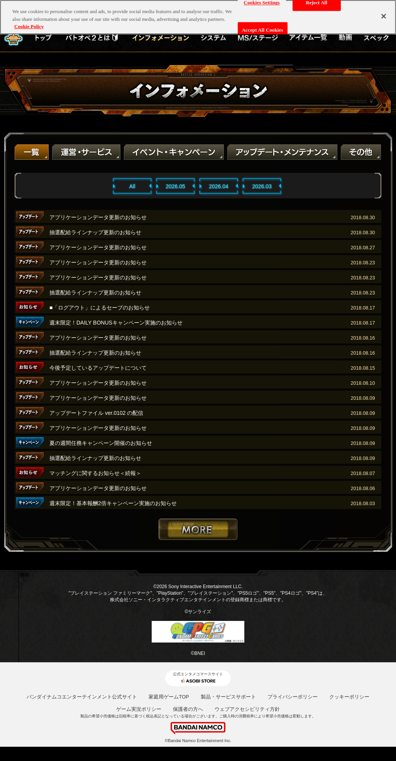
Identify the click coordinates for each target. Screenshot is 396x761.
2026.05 (175, 186)
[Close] (383, 12)
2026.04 (218, 186)
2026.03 (262, 186)
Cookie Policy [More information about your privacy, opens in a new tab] (29, 23)
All (132, 186)
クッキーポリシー (349, 697)
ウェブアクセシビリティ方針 (247, 709)
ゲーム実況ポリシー (138, 709)
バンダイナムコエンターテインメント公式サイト (82, 697)
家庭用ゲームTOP (169, 697)
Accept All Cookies (262, 26)
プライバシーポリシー (292, 697)
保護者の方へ (188, 709)
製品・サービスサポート (228, 697)
